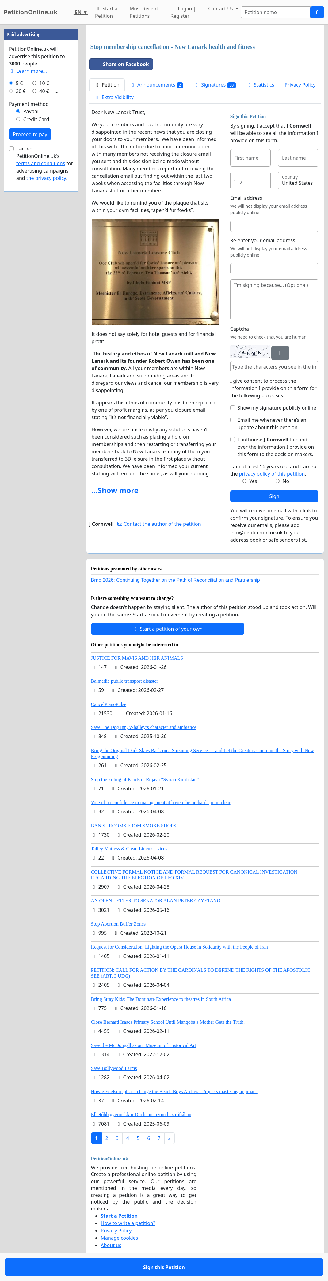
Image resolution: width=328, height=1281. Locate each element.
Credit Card (36, 119)
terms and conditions (40, 163)
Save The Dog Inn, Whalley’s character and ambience (143, 727)
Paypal (31, 111)
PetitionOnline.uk (31, 12)
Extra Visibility (114, 97)
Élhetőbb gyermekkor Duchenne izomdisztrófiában (141, 1114)
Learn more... (28, 71)
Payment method (29, 104)
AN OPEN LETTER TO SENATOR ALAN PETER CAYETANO (156, 900)
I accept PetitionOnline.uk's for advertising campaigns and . (44, 163)
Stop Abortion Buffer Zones (118, 923)
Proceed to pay (30, 134)
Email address (246, 198)
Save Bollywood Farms (114, 1068)
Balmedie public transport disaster (124, 681)
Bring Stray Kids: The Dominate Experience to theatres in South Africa (161, 999)
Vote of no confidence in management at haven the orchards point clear (161, 802)
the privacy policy (46, 178)
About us (111, 1245)
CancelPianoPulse (109, 704)
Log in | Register (183, 12)
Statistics (260, 84)
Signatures (215, 84)
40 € (44, 91)
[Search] (276, 12)
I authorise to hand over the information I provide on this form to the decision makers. (276, 447)
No (285, 481)
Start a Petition (106, 12)
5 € (19, 83)
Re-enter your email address (262, 240)
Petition (107, 84)
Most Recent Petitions (144, 12)
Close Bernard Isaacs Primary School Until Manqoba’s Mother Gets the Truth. (168, 1022)
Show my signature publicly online (277, 407)
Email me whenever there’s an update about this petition (272, 424)
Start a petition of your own (167, 629)
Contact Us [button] (221, 8)
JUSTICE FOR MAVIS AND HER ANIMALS (137, 658)
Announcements (156, 84)
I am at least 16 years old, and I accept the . (274, 470)
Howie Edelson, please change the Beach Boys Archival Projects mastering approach (174, 1091)
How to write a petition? (128, 1223)
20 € (21, 91)
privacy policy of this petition (272, 473)
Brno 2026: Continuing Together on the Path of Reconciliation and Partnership (175, 580)
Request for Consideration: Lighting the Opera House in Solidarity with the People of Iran (179, 946)
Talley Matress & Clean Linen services (129, 848)
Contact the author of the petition (159, 524)
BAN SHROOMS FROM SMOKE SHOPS (133, 825)
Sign (274, 496)
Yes (253, 481)
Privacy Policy (299, 84)
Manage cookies (119, 1238)
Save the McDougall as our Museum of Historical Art (143, 1045)
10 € (44, 83)
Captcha (239, 328)
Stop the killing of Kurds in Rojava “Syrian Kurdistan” (145, 779)
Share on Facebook (119, 64)
